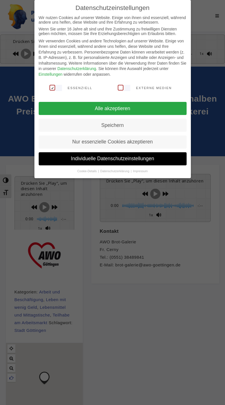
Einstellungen (51, 74)
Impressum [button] (140, 171)
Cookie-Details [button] (87, 171)
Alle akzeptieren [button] (112, 108)
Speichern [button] (112, 125)
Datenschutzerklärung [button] (115, 171)
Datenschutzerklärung (76, 68)
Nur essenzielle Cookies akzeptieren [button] (112, 142)
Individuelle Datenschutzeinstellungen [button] (112, 158)
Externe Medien (145, 88)
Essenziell (70, 88)
